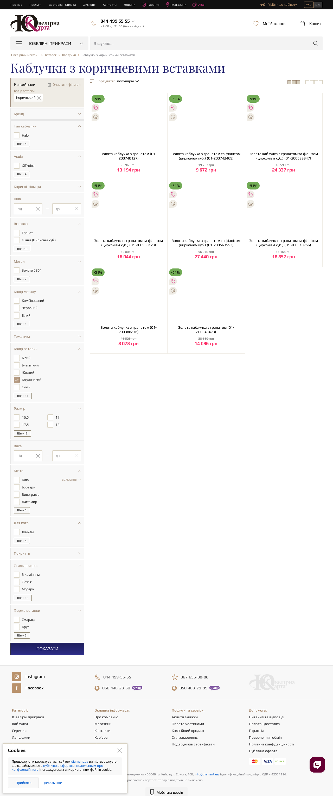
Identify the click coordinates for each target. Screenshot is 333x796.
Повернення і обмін (265, 730)
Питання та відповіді (266, 710)
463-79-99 (193, 681)
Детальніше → (55, 783)
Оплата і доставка (264, 716)
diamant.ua (80, 761)
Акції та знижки (185, 710)
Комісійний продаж (188, 723)
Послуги (36, 5)
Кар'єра (101, 730)
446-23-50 (116, 681)
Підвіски (19, 737)
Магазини (180, 4)
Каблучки (20, 716)
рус (318, 4)
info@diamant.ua (207, 767)
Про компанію (106, 710)
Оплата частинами (188, 716)
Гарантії (154, 4)
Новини (133, 5)
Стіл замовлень (185, 730)
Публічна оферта (263, 743)
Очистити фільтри (67, 84)
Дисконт (91, 5)
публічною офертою (59, 766)
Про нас (16, 5)
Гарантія (256, 723)
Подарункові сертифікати (193, 737)
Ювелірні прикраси (28, 710)
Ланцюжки (21, 730)
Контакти (112, 5)
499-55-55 (117, 670)
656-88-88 (194, 670)
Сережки (19, 723)
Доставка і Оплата (64, 5)
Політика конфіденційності (271, 737)
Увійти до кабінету (278, 4)
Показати (47, 641)
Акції (203, 4)
